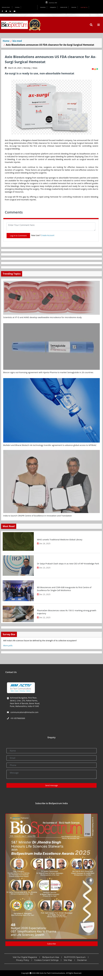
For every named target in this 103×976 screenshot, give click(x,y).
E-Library (17, 7)
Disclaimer (82, 960)
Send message (51, 785)
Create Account (47, 235)
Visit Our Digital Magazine (25, 957)
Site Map (68, 960)
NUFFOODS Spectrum (75, 957)
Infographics (53, 7)
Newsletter (43, 7)
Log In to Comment (18, 235)
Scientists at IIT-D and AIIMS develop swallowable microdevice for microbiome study (42, 317)
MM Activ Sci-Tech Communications (50, 973)
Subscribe (73, 7)
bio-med (17, 40)
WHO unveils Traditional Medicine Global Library (59, 539)
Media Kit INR (63, 7)
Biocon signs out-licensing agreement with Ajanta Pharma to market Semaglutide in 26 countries (48, 372)
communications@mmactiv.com (24, 712)
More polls (7, 645)
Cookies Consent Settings (46, 960)
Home (6, 40)
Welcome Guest (6, 7)
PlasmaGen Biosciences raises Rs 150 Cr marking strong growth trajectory (66, 612)
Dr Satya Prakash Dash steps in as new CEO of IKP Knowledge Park (68, 563)
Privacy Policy (22, 960)
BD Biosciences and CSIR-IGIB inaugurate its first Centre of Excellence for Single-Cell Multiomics (64, 589)
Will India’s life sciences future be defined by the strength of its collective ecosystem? (40, 640)
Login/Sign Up (83, 7)
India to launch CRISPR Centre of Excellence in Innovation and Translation (37, 515)
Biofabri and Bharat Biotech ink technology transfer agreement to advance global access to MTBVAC (50, 445)
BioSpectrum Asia (50, 957)
